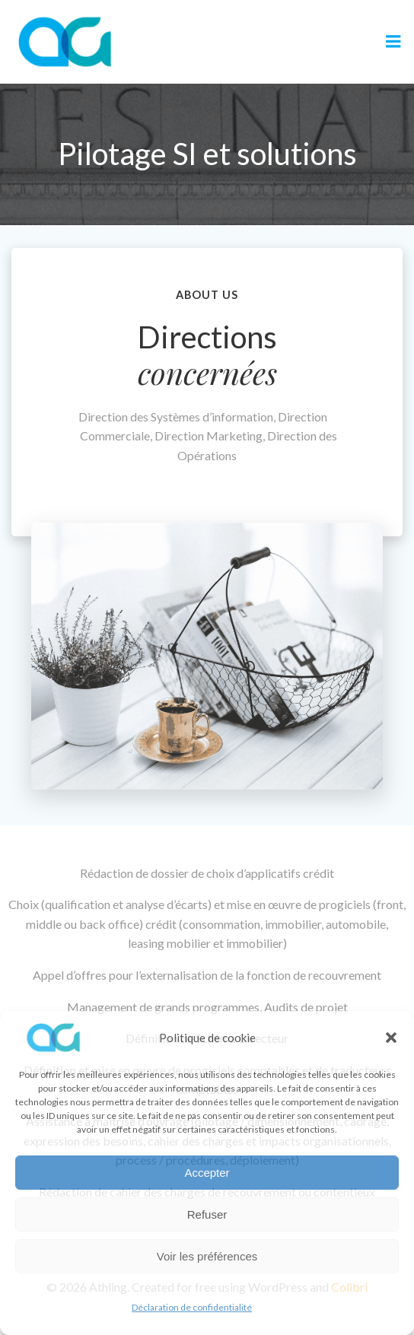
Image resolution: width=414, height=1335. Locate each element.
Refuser (207, 1214)
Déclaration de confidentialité (192, 1307)
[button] (391, 1037)
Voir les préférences (207, 1256)
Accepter (206, 1172)
